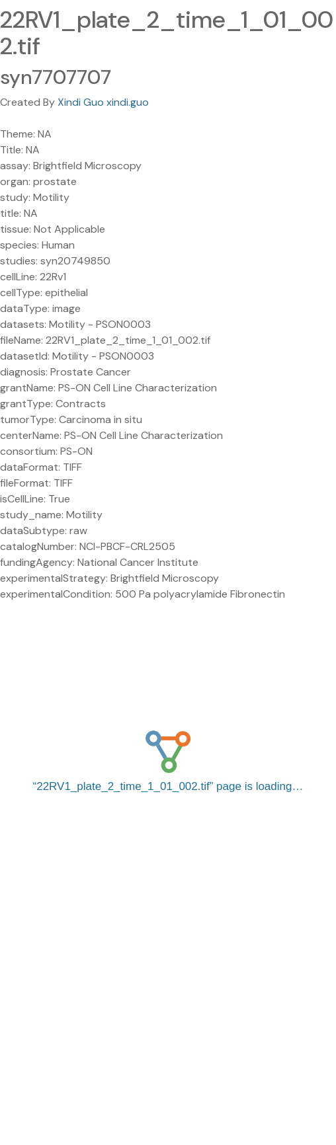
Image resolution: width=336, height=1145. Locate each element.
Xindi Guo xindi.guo (103, 102)
